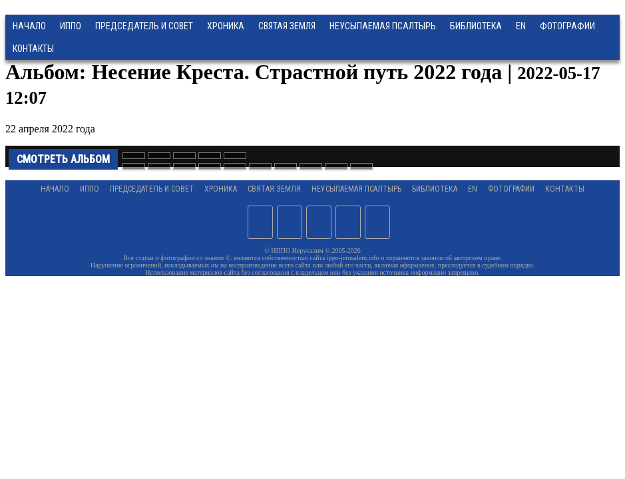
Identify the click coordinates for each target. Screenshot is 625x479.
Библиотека (476, 26)
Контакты (564, 189)
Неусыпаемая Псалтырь (382, 26)
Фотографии (511, 189)
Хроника (225, 26)
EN (521, 26)
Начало (29, 26)
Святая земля (286, 26)
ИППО (70, 26)
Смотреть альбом (63, 159)
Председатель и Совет (144, 26)
